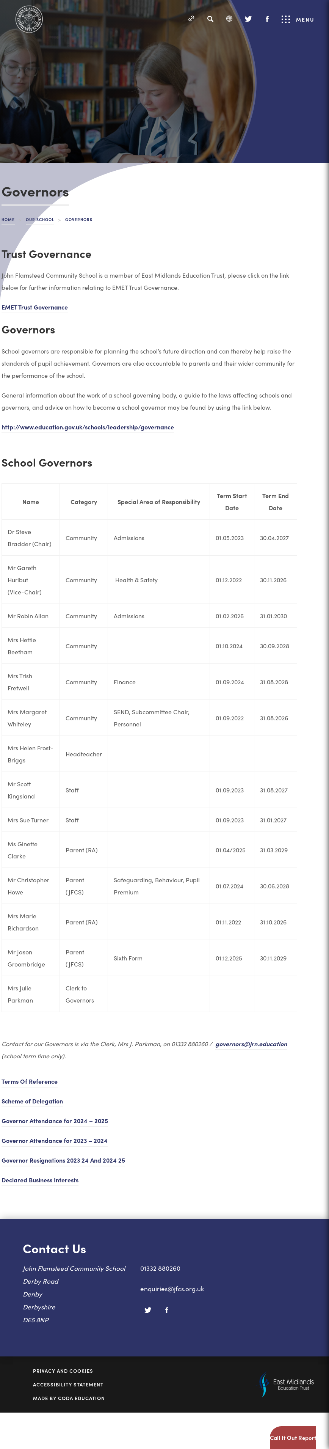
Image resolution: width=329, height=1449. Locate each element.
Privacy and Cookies (63, 1371)
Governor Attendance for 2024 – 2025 (55, 1120)
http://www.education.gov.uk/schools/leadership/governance (88, 427)
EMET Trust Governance (35, 307)
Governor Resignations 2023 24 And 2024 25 (63, 1160)
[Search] (210, 19)
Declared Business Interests (40, 1180)
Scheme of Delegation (32, 1101)
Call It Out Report (293, 1437)
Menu (298, 19)
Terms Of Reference (30, 1081)
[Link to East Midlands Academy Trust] (284, 1395)
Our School (40, 219)
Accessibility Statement (68, 1384)
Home (8, 219)
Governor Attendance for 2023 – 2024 (55, 1140)
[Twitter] (248, 19)
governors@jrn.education (251, 1043)
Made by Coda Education (69, 1398)
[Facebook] (267, 19)
